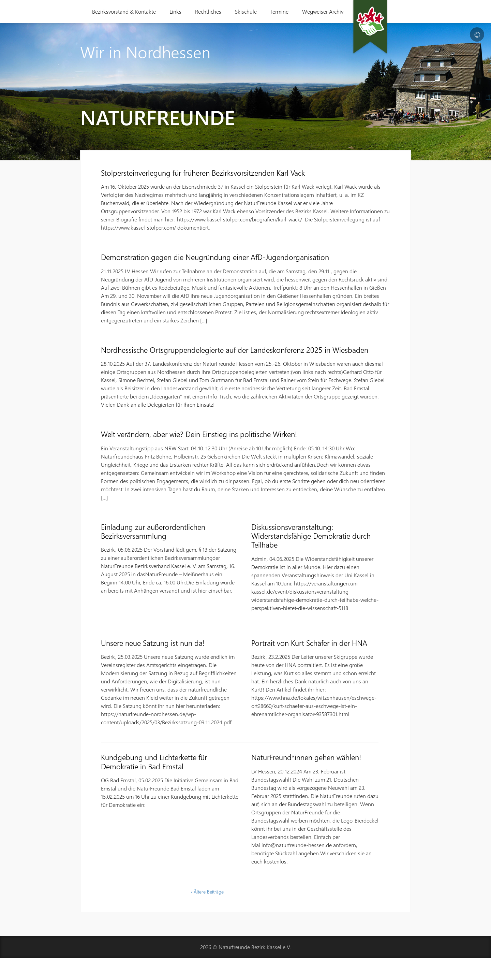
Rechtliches (208, 11)
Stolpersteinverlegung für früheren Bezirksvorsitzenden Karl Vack (203, 173)
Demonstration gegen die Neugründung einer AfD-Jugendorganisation (215, 257)
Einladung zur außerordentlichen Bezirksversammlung (153, 531)
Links (175, 11)
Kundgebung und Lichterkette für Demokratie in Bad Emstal (154, 761)
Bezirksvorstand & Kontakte (124, 11)
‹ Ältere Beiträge (207, 891)
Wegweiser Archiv (322, 11)
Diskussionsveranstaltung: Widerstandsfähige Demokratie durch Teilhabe (311, 536)
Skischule (246, 11)
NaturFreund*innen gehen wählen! (306, 757)
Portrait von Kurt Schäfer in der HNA (309, 643)
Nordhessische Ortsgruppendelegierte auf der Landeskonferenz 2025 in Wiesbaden (234, 350)
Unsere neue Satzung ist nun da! (153, 643)
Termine (279, 11)
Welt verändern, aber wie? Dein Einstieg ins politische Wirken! (199, 434)
